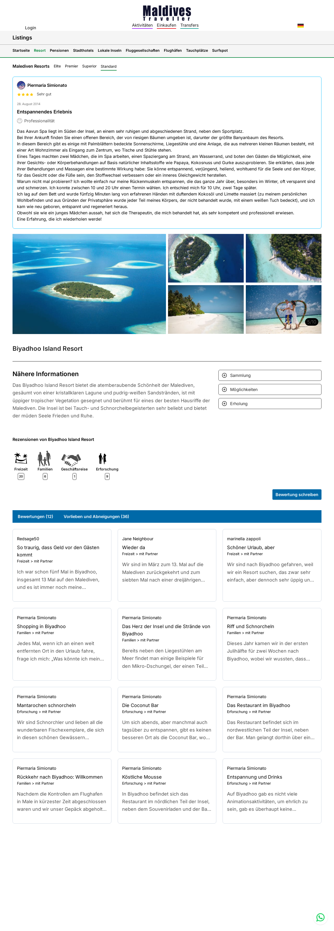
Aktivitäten (142, 25)
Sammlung (240, 375)
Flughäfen (173, 50)
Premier (71, 66)
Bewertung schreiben (297, 494)
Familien (24, 632)
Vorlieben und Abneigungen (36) (96, 516)
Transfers (189, 25)
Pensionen (59, 50)
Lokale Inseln (110, 50)
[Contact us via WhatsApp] (320, 917)
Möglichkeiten (244, 389)
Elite (57, 66)
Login (30, 27)
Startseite (21, 50)
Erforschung (27, 711)
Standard (109, 66)
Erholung (239, 403)
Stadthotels (83, 50)
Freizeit (23, 561)
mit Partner (43, 561)
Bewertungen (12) (35, 516)
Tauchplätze (197, 50)
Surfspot (220, 50)
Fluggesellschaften (143, 50)
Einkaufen (166, 25)
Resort (40, 50)
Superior (89, 66)
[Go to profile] (62, 539)
